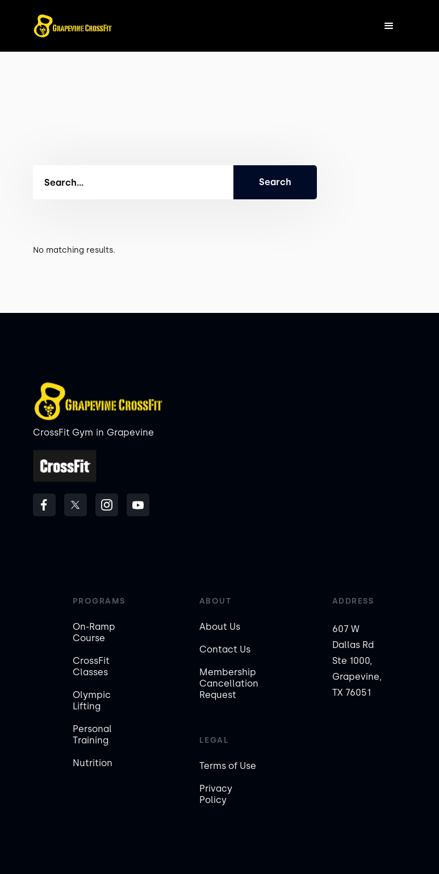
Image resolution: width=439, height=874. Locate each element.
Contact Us (224, 649)
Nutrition (92, 763)
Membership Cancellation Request (228, 683)
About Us (219, 626)
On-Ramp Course (94, 632)
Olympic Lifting (92, 700)
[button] (389, 26)
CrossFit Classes (91, 666)
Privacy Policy (215, 794)
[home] (72, 26)
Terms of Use (227, 765)
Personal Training (92, 735)
